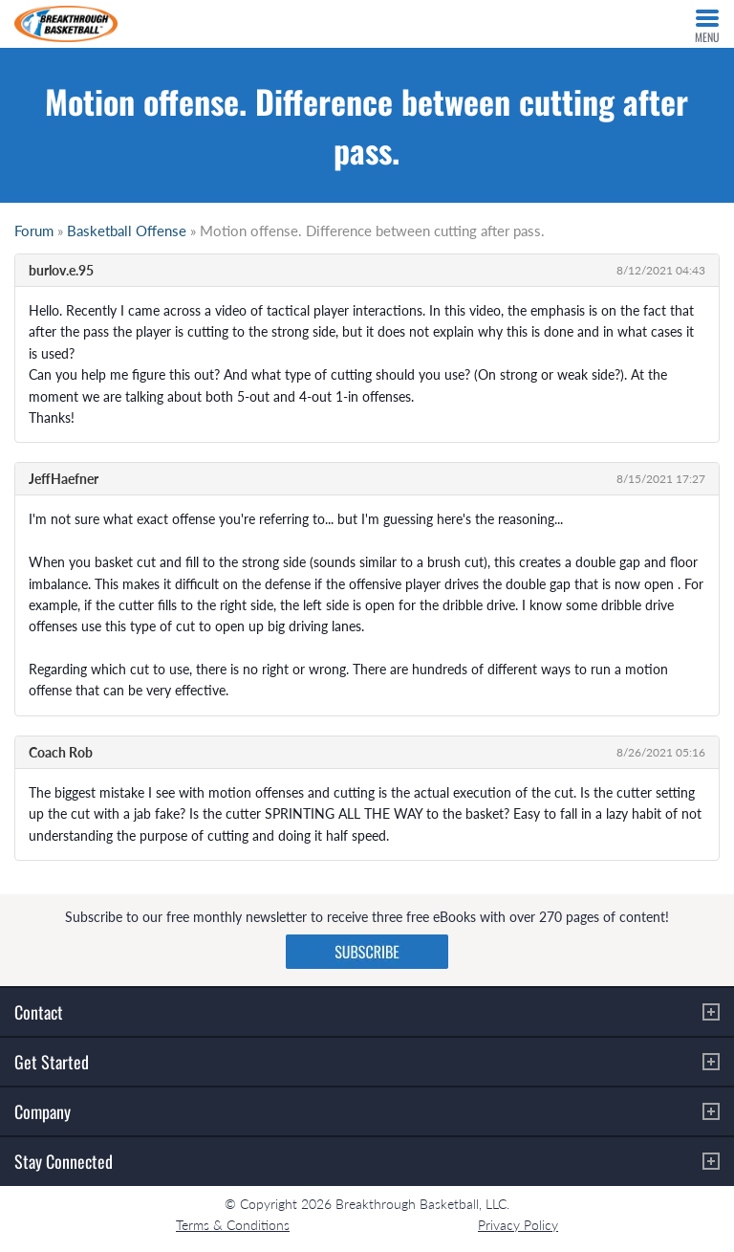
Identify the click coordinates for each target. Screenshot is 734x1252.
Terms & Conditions (233, 1225)
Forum (34, 230)
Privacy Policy (518, 1225)
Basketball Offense (126, 230)
